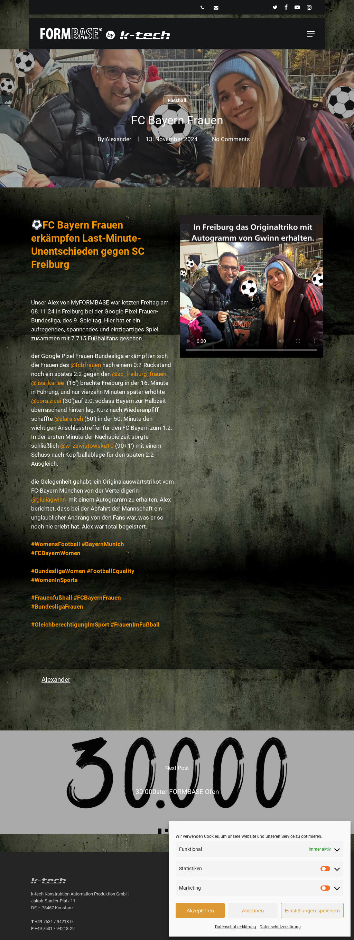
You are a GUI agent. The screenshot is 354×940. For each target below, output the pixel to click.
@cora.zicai (46, 400)
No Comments (231, 139)
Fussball (177, 100)
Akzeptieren (200, 910)
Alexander (118, 139)
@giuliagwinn (48, 499)
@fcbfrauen (86, 364)
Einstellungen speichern (312, 910)
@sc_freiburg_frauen (139, 373)
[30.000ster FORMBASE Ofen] (177, 782)
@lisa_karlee (48, 382)
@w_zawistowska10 (87, 445)
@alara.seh (68, 418)
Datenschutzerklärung (235, 926)
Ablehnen (253, 910)
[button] (311, 33)
